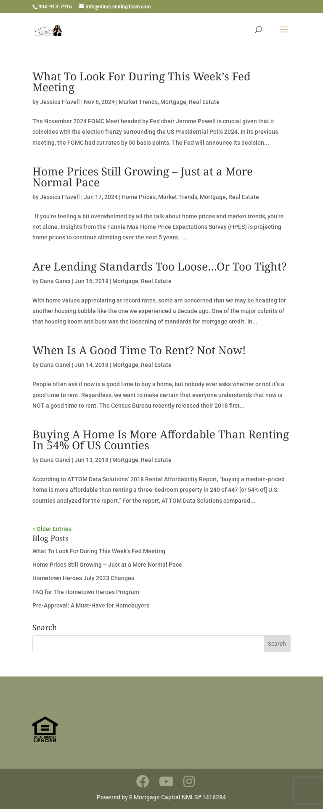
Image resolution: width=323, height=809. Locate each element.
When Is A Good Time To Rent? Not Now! (139, 350)
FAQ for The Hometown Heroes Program (85, 592)
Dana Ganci (55, 281)
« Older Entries (51, 528)
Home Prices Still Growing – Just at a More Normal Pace (142, 177)
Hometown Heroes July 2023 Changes (83, 578)
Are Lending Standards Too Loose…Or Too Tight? (159, 266)
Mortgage (173, 101)
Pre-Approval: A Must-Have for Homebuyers (90, 605)
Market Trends (138, 101)
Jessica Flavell (60, 101)
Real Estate (204, 101)
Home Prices (139, 197)
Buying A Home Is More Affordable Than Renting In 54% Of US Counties (160, 440)
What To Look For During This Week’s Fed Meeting (141, 82)
